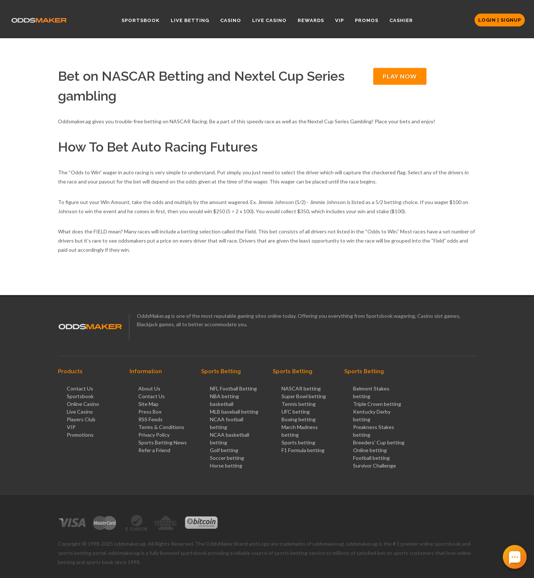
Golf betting (224, 450)
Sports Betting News (162, 442)
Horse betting (226, 465)
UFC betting (295, 411)
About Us (149, 388)
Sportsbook (80, 396)
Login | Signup (499, 20)
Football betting (371, 458)
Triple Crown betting (377, 404)
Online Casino (83, 404)
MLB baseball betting (234, 411)
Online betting (370, 450)
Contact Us (80, 388)
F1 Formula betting (302, 450)
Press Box (149, 411)
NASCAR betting (301, 388)
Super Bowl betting (303, 396)
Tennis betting (298, 404)
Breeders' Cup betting (378, 442)
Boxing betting (298, 419)
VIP (71, 427)
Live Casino (80, 411)
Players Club (81, 419)
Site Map (148, 404)
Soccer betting (227, 458)
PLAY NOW (400, 76)
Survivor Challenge (374, 465)
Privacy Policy (154, 435)
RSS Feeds (150, 419)
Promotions (80, 435)
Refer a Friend (154, 450)
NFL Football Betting (233, 388)
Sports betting (298, 442)
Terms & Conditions (161, 427)
